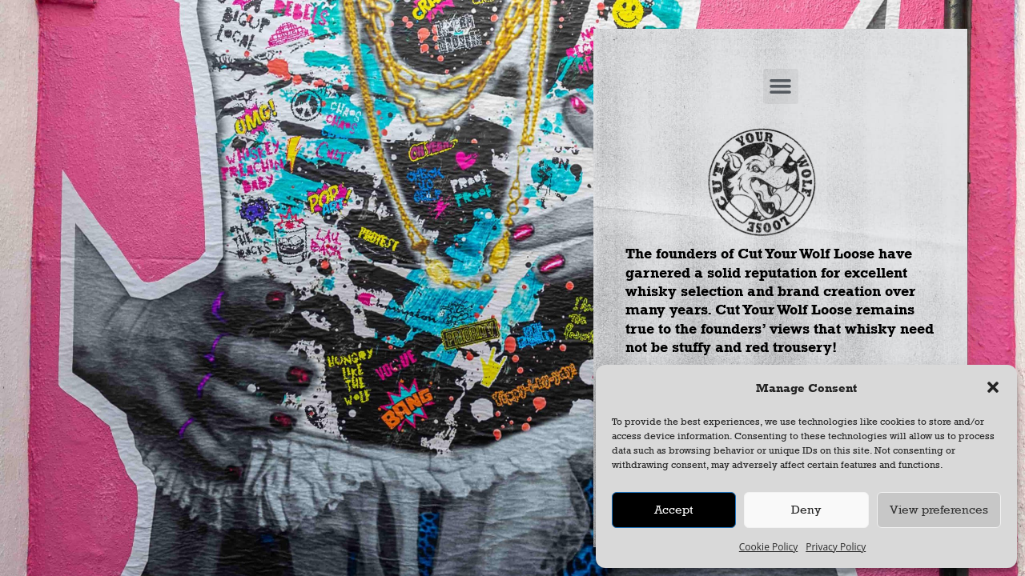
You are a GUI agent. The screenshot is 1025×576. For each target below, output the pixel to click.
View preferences (939, 509)
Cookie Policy (768, 547)
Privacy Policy (836, 547)
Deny (806, 509)
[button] (993, 387)
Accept (673, 509)
